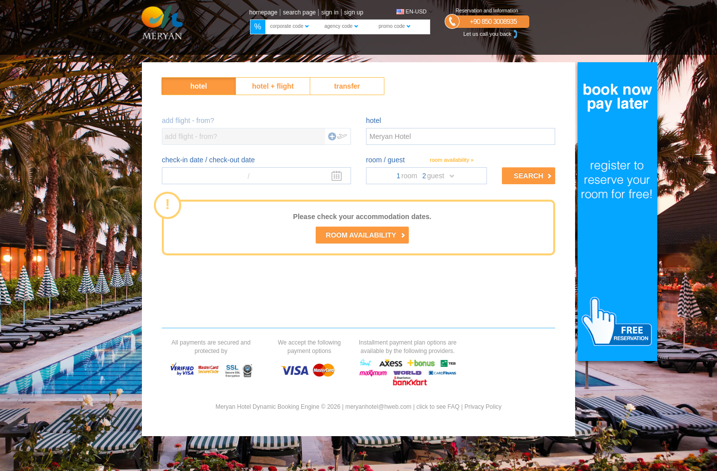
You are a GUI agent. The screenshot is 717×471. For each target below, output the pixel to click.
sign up (353, 12)
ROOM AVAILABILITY (365, 235)
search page (299, 12)
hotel (198, 86)
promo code (394, 26)
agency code (341, 26)
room (409, 176)
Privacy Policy (483, 406)
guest (435, 176)
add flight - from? (188, 120)
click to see (438, 406)
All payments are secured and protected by (210, 346)
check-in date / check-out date (208, 160)
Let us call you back (491, 34)
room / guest (385, 160)
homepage (263, 12)
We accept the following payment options (309, 346)
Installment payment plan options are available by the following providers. (408, 346)
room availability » (452, 160)
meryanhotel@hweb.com (378, 406)
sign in (330, 12)
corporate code (289, 26)
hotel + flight (273, 86)
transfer (347, 86)
